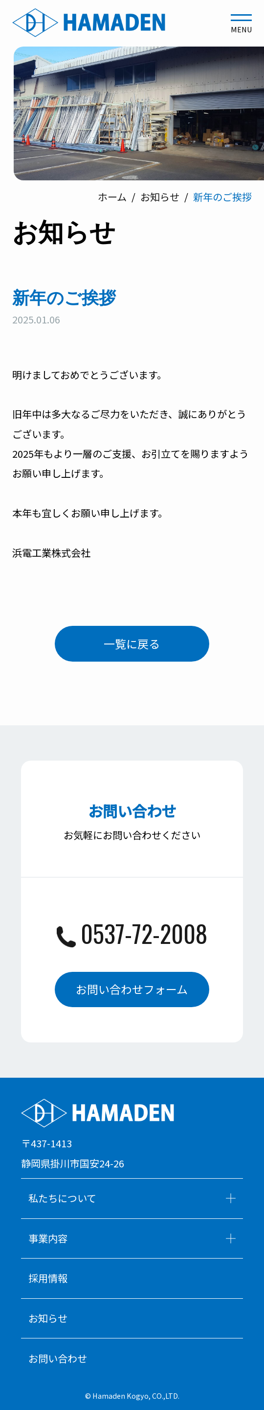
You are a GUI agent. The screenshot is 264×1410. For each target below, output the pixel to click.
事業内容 (132, 1238)
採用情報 (47, 1278)
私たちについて (132, 1198)
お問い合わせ (57, 1358)
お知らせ (47, 1318)
